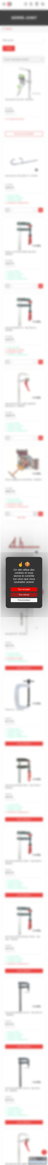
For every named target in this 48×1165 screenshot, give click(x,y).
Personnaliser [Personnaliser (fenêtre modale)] (24, 600)
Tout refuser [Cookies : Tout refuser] (24, 595)
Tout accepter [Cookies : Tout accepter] (24, 589)
